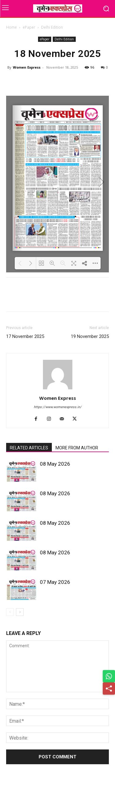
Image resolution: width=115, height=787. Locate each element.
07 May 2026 (55, 582)
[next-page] (20, 612)
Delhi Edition (52, 27)
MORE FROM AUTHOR (77, 447)
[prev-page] (10, 612)
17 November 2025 (25, 336)
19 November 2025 (90, 336)
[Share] (109, 688)
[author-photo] (57, 389)
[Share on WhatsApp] (109, 676)
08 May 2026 (55, 464)
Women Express (26, 67)
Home (11, 27)
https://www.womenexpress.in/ (58, 407)
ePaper (29, 27)
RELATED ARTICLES (29, 447)
